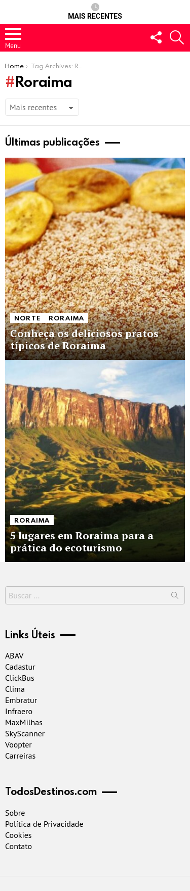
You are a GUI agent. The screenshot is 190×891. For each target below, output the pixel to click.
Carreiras (20, 756)
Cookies (18, 835)
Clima (15, 689)
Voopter (18, 744)
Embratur (21, 700)
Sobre (15, 813)
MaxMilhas (24, 722)
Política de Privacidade (44, 824)
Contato (18, 846)
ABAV (14, 655)
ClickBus (19, 678)
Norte (27, 317)
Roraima (66, 317)
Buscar (175, 597)
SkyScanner (25, 733)
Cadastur (20, 667)
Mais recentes (95, 11)
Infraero (18, 711)
